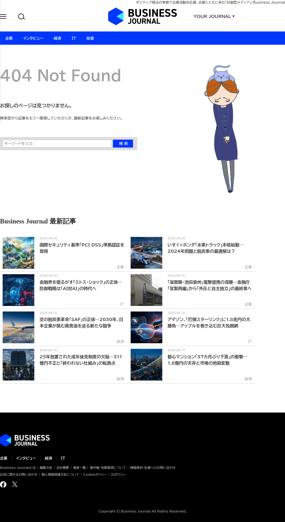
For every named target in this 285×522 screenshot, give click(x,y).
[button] (3, 17)
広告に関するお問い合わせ (18, 474)
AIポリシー (118, 474)
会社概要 (62, 467)
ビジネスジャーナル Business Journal (142, 16)
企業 (3, 458)
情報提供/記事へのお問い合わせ (153, 467)
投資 (90, 38)
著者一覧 (79, 467)
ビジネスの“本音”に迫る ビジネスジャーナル (25, 440)
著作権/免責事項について (108, 467)
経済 (48, 458)
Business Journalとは (18, 467)
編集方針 (46, 467)
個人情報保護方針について (60, 474)
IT (63, 458)
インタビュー (26, 458)
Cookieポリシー (95, 474)
